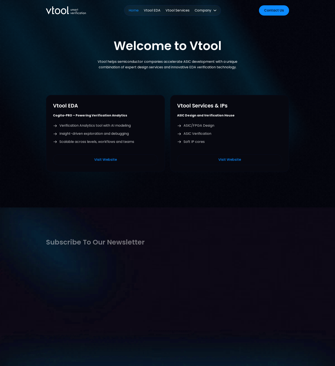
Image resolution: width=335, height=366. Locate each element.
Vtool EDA (152, 10)
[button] (205, 10)
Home (134, 10)
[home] (66, 10)
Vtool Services (178, 10)
